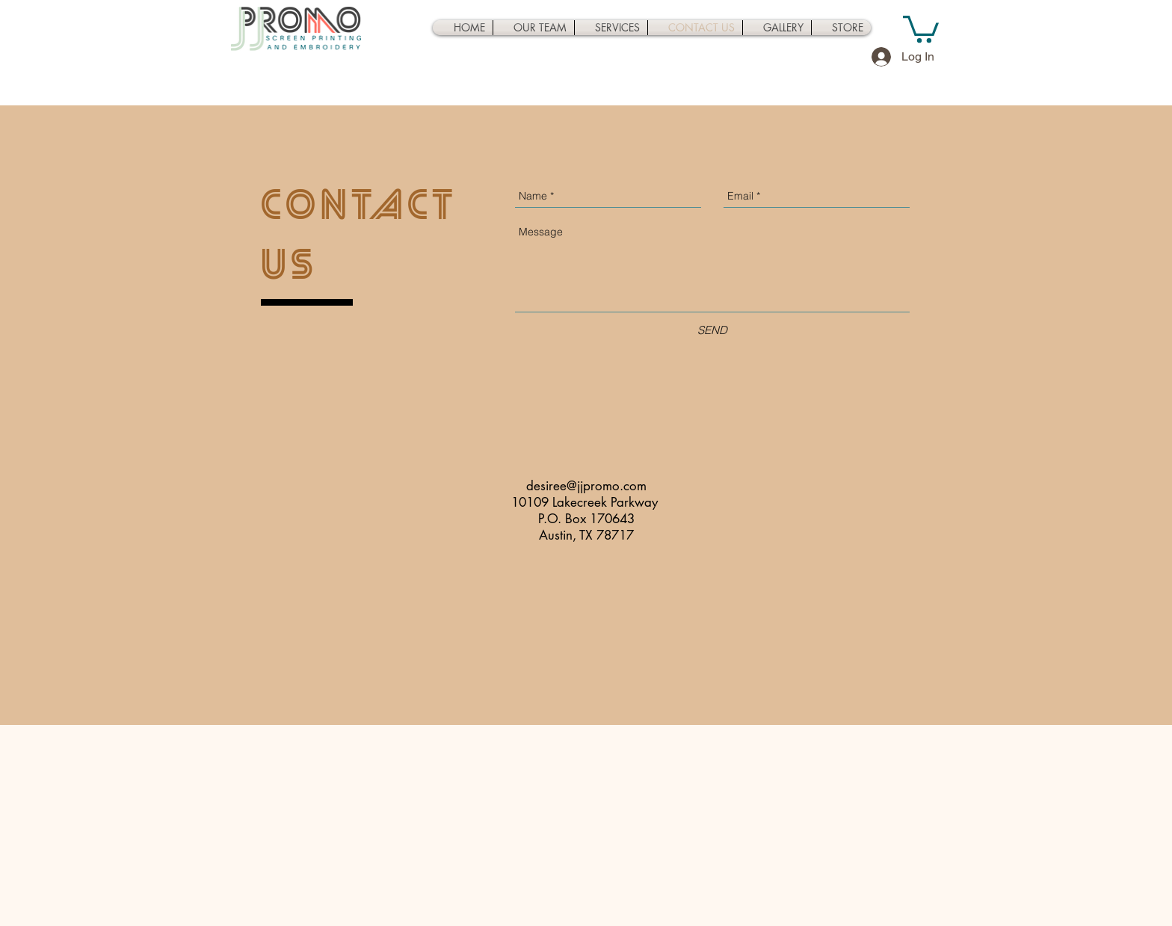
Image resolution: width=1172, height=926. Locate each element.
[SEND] (712, 330)
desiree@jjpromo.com (586, 486)
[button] (921, 28)
